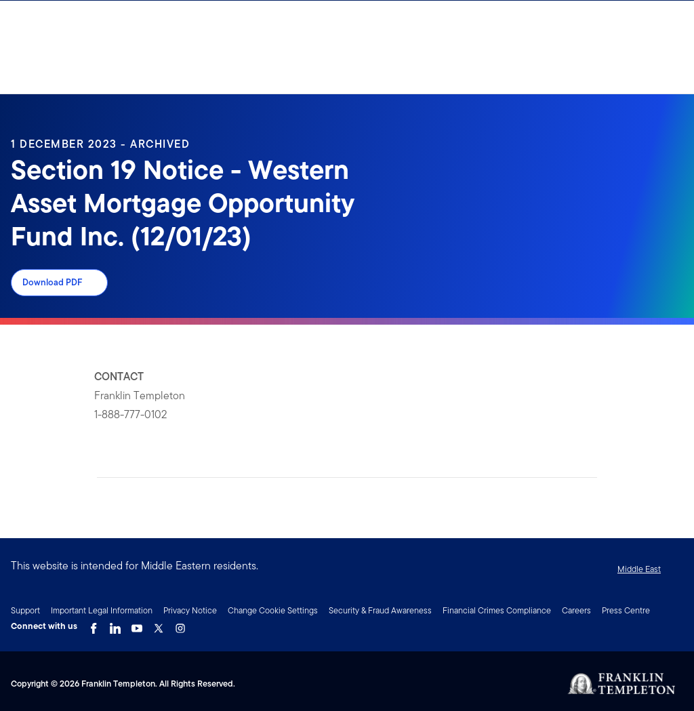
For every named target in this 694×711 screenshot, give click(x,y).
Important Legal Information (101, 610)
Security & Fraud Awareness (380, 610)
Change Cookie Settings (273, 610)
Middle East (639, 569)
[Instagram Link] (180, 624)
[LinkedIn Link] (115, 624)
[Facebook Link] (93, 624)
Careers (576, 610)
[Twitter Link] (158, 624)
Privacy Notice (190, 610)
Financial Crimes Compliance (497, 610)
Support (25, 610)
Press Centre (626, 610)
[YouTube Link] (137, 624)
